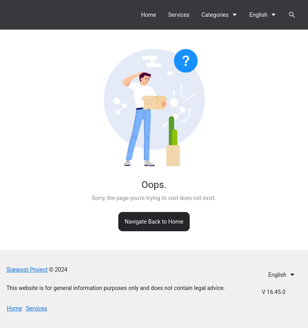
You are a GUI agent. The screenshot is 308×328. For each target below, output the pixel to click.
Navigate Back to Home (154, 221)
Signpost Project (27, 269)
